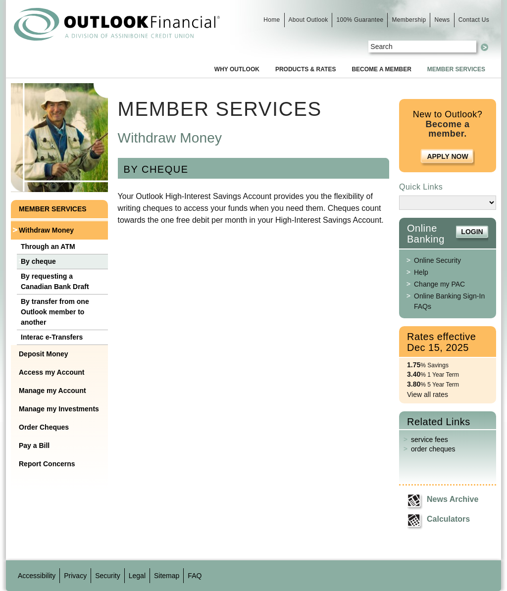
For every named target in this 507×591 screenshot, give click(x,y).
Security (107, 576)
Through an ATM (48, 246)
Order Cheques (44, 427)
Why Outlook (236, 69)
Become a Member (381, 69)
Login (472, 232)
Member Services (456, 69)
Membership (409, 19)
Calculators (448, 519)
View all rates (427, 394)
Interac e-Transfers (52, 337)
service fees (429, 439)
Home (271, 19)
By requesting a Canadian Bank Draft (55, 281)
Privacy (75, 576)
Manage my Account (52, 390)
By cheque (38, 261)
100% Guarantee (359, 19)
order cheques (433, 449)
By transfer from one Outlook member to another (55, 311)
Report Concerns (47, 464)
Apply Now (447, 156)
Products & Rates (305, 69)
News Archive (452, 499)
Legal (137, 576)
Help (421, 272)
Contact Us (473, 19)
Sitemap (166, 576)
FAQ (195, 576)
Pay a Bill (34, 445)
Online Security (437, 260)
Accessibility (36, 576)
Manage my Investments (59, 409)
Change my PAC (439, 284)
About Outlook (308, 19)
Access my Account (52, 372)
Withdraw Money (46, 230)
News (442, 19)
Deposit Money (43, 354)
